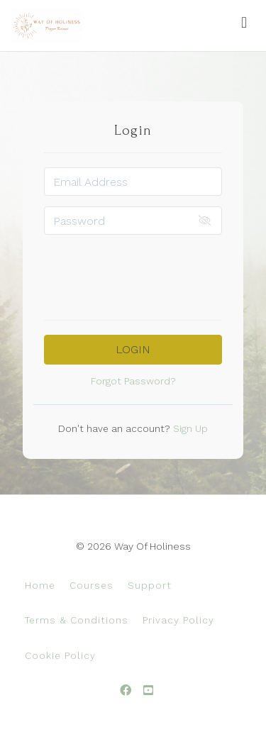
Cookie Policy (60, 655)
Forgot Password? (133, 381)
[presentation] (152, 273)
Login (133, 349)
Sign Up (189, 428)
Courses (91, 585)
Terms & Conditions (76, 620)
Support (150, 585)
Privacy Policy (178, 620)
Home (40, 585)
